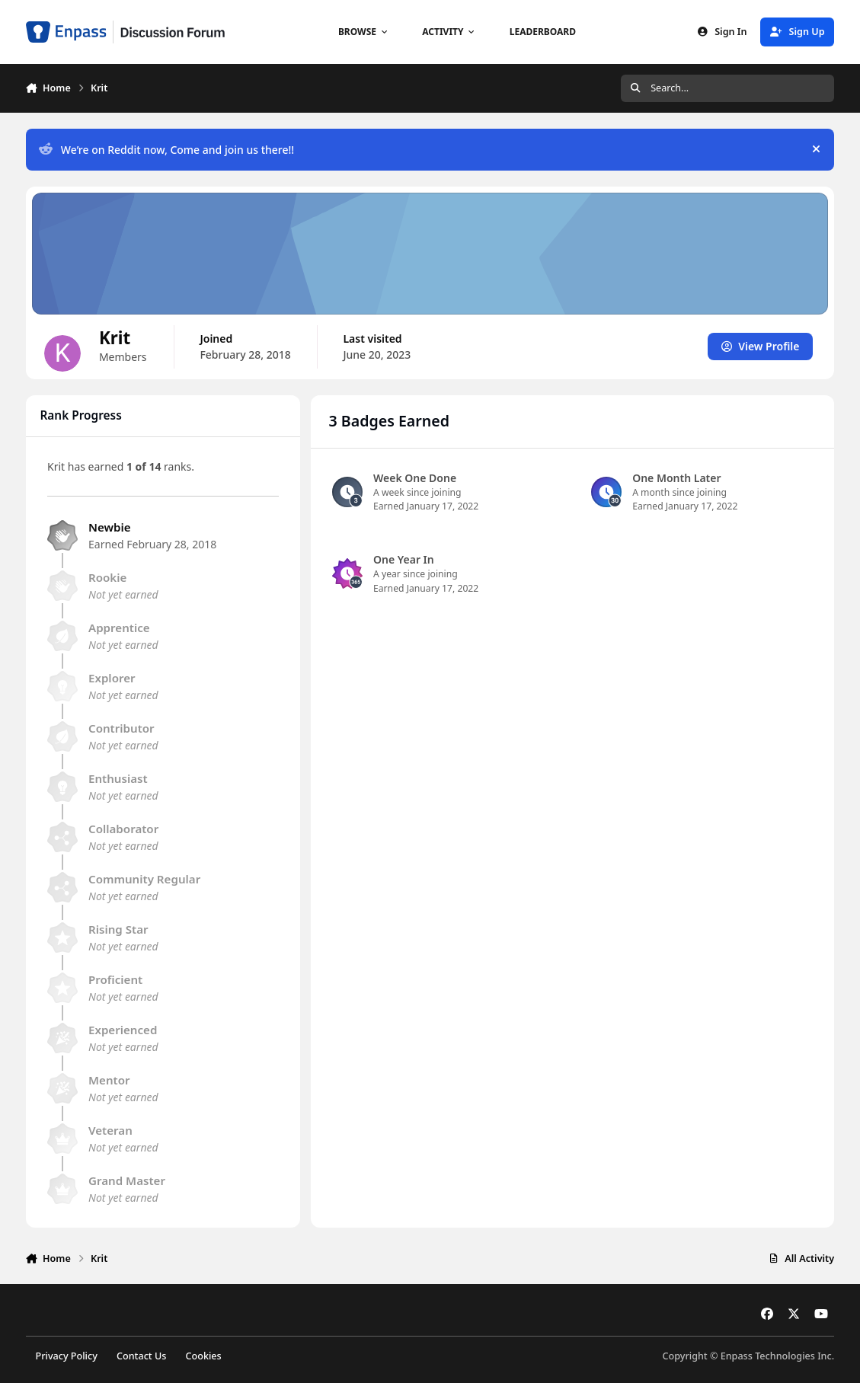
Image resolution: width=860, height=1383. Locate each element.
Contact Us (141, 1355)
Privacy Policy (66, 1355)
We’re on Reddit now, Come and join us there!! (166, 149)
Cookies (204, 1355)
